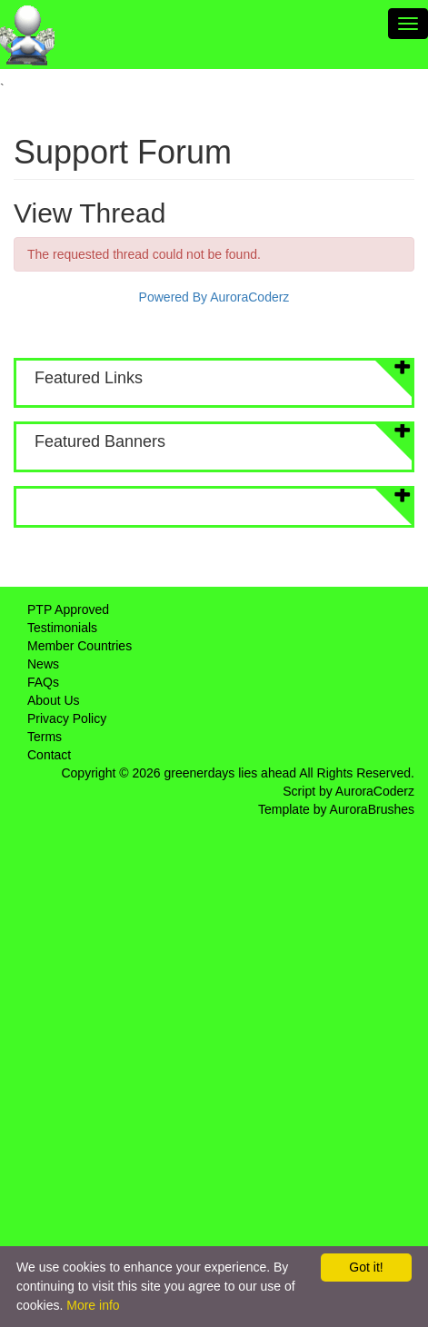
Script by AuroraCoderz (348, 791)
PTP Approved (68, 609)
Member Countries (79, 646)
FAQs (43, 682)
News (43, 664)
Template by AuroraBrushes (336, 809)
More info (92, 1305)
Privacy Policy (66, 718)
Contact (49, 755)
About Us (53, 700)
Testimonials (62, 627)
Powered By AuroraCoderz (214, 297)
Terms (44, 736)
